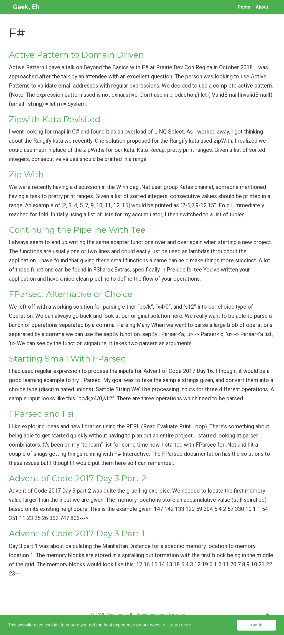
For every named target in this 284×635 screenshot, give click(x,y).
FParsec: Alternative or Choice (71, 294)
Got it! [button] (256, 625)
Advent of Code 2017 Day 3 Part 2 (77, 478)
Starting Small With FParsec (67, 359)
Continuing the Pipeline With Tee (77, 230)
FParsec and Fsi (41, 414)
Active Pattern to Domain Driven (76, 55)
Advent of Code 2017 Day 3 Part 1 (77, 533)
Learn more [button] (179, 625)
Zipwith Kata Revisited (54, 119)
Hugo (180, 614)
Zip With (26, 174)
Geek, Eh (26, 7)
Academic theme (152, 614)
